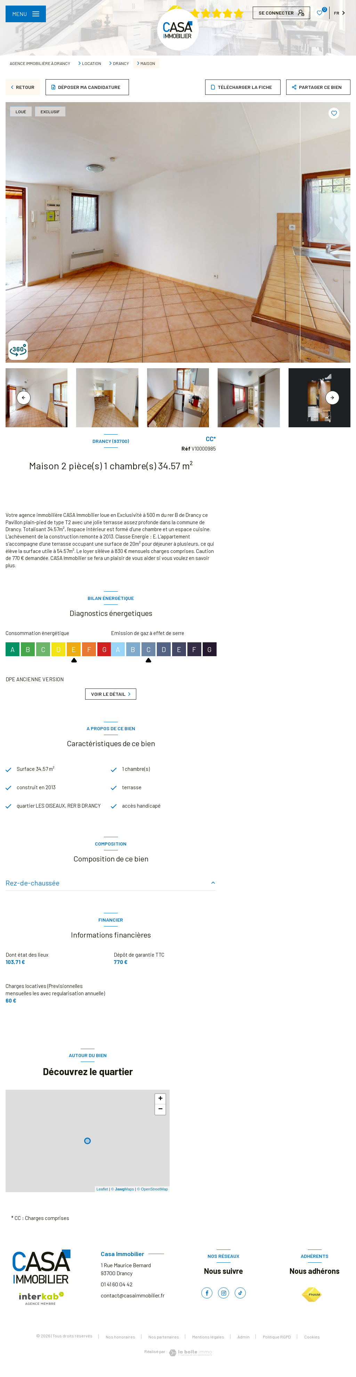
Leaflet (102, 1197)
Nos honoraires (120, 1345)
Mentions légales (208, 1345)
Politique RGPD (277, 1345)
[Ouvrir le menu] (26, 14)
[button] (332, 398)
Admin (243, 1345)
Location (91, 63)
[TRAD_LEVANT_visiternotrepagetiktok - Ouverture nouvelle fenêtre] (240, 1301)
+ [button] (160, 1107)
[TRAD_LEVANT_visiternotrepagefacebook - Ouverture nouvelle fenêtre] (206, 1301)
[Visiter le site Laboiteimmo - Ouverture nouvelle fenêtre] (190, 1361)
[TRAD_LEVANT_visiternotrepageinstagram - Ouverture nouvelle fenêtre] (223, 1301)
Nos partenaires (163, 1345)
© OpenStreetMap (152, 1197)
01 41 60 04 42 (116, 1292)
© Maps (122, 1197)
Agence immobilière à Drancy (40, 63)
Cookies (312, 1345)
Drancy (121, 63)
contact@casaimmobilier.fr (132, 1303)
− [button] (160, 1118)
